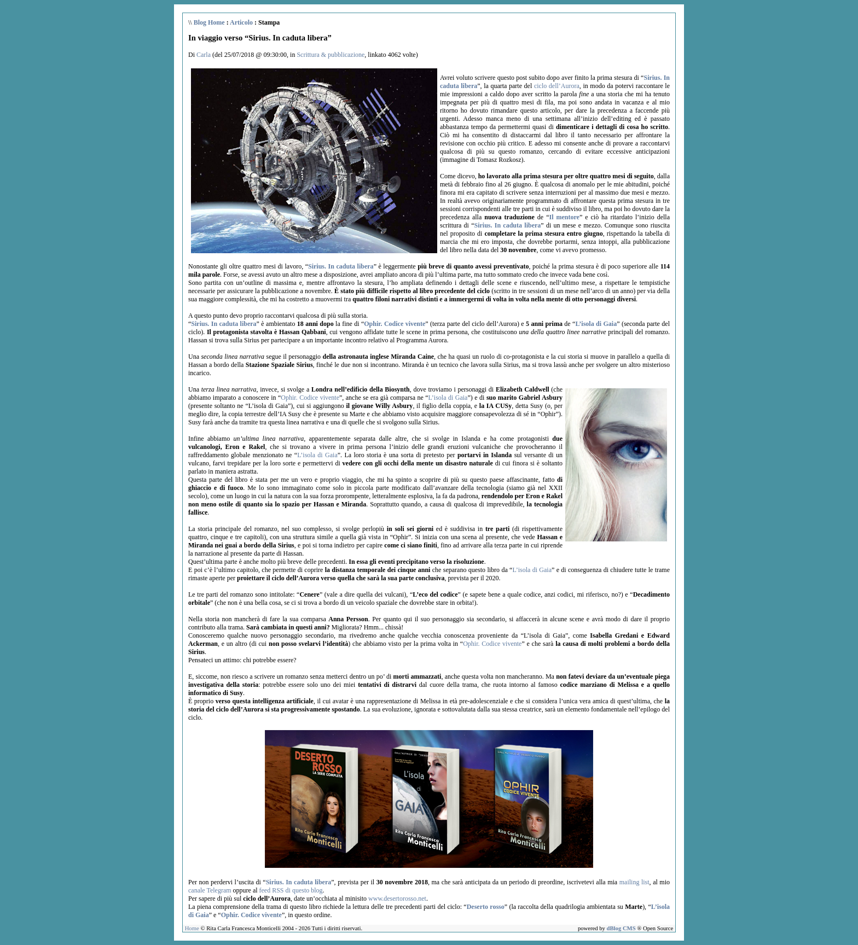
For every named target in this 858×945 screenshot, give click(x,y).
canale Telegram (209, 890)
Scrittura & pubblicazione (330, 55)
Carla (203, 55)
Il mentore (564, 217)
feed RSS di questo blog (291, 890)
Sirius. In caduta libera (507, 225)
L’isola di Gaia (596, 324)
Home (192, 928)
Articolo (241, 22)
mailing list (634, 882)
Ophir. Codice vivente (394, 324)
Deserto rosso (486, 907)
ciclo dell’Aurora (556, 86)
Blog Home (209, 22)
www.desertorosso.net (397, 898)
